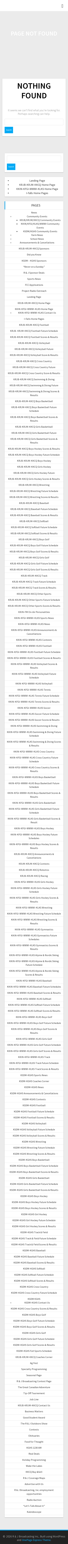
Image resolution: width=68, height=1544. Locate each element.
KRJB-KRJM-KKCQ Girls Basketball (34, 426)
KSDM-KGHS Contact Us (37, 1302)
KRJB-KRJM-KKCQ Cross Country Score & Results (34, 373)
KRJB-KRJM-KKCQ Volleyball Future (34, 349)
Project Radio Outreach (34, 290)
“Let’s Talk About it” (34, 1505)
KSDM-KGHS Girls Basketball (34, 1177)
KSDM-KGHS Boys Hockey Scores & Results (34, 1208)
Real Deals (34, 1453)
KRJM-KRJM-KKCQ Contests (34, 863)
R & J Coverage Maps (34, 1478)
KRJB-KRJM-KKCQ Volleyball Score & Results (34, 355)
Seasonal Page (34, 1375)
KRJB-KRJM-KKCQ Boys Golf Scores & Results (34, 551)
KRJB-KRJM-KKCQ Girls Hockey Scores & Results (34, 478)
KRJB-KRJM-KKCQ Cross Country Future (34, 367)
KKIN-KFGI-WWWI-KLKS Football (34, 645)
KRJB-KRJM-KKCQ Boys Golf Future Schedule (34, 545)
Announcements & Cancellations (37, 242)
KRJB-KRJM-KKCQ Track (34, 575)
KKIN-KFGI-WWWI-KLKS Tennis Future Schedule (34, 695)
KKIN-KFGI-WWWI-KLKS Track (34, 1057)
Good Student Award (34, 1417)
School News (37, 238)
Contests (34, 1429)
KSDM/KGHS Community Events (40, 231)
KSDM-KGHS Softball (34, 1268)
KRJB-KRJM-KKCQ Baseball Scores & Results (34, 515)
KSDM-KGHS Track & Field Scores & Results (34, 1244)
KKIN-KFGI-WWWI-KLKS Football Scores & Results (34, 658)
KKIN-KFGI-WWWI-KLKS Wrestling (34, 907)
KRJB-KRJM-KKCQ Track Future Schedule (34, 581)
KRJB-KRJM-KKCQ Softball (34, 521)
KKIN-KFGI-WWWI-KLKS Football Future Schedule (34, 652)
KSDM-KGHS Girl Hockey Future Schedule (34, 1220)
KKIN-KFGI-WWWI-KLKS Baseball (34, 980)
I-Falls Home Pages (37, 193)
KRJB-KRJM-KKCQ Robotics (34, 869)
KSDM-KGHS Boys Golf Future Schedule (34, 1320)
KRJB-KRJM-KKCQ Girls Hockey (34, 466)
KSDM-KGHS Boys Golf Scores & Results (34, 1326)
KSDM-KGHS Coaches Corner (34, 1081)
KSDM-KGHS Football (34, 1105)
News (34, 212)
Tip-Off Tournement (34, 1393)
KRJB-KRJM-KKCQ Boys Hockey (34, 460)
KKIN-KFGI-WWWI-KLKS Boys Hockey (34, 828)
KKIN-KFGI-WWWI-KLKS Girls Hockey (34, 881)
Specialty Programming (34, 1369)
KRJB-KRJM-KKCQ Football (34, 324)
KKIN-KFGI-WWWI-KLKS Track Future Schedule (34, 1063)
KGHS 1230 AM (34, 1447)
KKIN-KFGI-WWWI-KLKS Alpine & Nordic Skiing (34, 955)
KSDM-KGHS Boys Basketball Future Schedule (34, 1165)
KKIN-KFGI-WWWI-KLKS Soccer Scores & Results (34, 719)
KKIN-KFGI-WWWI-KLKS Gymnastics (34, 929)
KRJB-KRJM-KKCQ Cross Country (34, 361)
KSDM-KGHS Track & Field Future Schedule (34, 1238)
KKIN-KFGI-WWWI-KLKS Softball (34, 998)
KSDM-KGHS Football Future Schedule (34, 1111)
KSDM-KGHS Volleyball (34, 1123)
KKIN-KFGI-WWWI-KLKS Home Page (37, 189)
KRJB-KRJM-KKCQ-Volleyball (34, 343)
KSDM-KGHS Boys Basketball (34, 1159)
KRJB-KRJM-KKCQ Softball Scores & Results (34, 533)
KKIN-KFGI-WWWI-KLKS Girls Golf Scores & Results (34, 1051)
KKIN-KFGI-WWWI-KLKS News (34, 624)
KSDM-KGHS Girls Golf (34, 1332)
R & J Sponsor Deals (34, 272)
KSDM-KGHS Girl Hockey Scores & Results (34, 1226)
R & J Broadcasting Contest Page (34, 1381)
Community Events (37, 216)
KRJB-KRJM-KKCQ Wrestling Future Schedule (34, 491)
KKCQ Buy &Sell (34, 1471)
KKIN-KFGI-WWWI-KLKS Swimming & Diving (34, 725)
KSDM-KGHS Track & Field (34, 1232)
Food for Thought (34, 1441)
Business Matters (34, 1411)
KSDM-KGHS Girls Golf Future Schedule (34, 1338)
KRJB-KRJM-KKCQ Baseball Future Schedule (34, 509)
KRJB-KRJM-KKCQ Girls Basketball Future (34, 432)
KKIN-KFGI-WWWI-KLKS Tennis (34, 689)
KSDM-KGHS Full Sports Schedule (34, 1350)
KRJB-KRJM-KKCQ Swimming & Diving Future (34, 385)
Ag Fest (34, 1363)
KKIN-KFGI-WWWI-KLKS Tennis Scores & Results (34, 701)
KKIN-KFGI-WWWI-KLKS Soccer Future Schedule (34, 713)
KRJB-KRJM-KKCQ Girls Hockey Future (34, 472)
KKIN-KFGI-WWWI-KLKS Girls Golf (34, 1038)
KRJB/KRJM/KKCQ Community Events (40, 220)
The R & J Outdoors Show (34, 1423)
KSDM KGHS (34, 1298)
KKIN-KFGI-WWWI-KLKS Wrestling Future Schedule (34, 913)
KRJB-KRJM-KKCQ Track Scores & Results (34, 587)
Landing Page (37, 180)
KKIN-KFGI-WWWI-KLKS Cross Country (34, 751)
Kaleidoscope (34, 1511)
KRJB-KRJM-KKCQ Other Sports (34, 593)
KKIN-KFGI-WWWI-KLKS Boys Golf (34, 1017)
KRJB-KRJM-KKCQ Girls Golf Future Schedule (34, 563)
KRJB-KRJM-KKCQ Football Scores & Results (34, 337)
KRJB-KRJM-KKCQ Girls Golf (34, 557)
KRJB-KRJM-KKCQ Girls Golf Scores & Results (34, 569)
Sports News (34, 278)
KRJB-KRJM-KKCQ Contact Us (34, 1405)
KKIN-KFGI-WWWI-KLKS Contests (34, 639)
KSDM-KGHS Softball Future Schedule (34, 1274)
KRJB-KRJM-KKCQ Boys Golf (34, 539)
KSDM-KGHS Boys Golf (34, 1314)
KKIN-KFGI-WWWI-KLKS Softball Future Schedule (34, 1004)
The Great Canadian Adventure (34, 1387)
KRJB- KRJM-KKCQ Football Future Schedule (34, 330)
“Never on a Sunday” (34, 266)
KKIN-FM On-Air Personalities (34, 612)
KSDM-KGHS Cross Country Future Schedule (34, 1292)
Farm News (37, 235)
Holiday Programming (34, 1459)
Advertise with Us (34, 1484)
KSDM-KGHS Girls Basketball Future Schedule (34, 1183)
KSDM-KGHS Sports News (34, 1075)
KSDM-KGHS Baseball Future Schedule (34, 1256)
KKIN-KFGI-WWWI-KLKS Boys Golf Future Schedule (34, 1023)
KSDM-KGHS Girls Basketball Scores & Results (34, 1189)
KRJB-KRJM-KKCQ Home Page (37, 184)
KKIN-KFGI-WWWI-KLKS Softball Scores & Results (34, 1010)
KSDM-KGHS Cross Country (34, 1286)
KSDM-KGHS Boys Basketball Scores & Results (34, 1171)
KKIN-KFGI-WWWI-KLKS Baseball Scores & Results (34, 992)
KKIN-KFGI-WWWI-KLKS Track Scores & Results (34, 1069)
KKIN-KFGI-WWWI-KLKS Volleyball (34, 683)
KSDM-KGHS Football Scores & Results (34, 1117)
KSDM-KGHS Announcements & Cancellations (34, 1093)
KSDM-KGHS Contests (34, 1099)
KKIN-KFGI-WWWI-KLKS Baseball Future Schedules (34, 986)
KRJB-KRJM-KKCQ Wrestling (34, 484)
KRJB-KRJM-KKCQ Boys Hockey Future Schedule (34, 454)
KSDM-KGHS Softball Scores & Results (34, 1280)
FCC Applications (34, 284)
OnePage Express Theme (36, 1540)
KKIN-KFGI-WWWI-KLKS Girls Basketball (34, 802)
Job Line (34, 1399)
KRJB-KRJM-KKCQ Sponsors (34, 248)
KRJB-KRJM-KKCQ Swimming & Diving (34, 379)
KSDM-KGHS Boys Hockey (34, 1196)
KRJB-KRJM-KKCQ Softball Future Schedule (34, 527)
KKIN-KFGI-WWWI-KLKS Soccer (34, 707)
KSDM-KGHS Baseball (34, 1250)
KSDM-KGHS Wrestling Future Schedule (34, 1147)
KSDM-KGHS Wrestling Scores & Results (34, 1153)
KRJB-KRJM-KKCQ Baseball (34, 503)
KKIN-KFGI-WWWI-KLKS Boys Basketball (34, 777)
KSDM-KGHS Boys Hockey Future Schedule (34, 1202)
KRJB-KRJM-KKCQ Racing (34, 875)
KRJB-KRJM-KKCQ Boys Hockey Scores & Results (34, 448)
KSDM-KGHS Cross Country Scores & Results (34, 1308)
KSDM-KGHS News (34, 1087)
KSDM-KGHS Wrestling (34, 1141)
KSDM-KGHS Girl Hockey (34, 1214)
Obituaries (34, 1435)
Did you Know (34, 254)
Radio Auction (34, 1499)
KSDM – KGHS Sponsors (34, 260)
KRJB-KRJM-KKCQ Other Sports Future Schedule (34, 599)
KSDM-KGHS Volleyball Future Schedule (34, 1129)
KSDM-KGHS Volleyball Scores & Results (34, 1135)
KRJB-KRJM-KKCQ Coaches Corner (34, 1357)
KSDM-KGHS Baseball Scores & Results (34, 1262)
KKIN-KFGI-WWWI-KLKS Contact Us (37, 312)
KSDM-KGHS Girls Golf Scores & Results (34, 1344)
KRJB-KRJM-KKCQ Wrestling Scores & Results (34, 497)
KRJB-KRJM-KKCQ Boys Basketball (34, 401)
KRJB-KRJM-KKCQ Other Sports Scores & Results (34, 605)
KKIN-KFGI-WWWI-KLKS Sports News (34, 618)
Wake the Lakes (34, 1465)
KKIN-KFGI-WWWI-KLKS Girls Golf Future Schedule (34, 1044)
